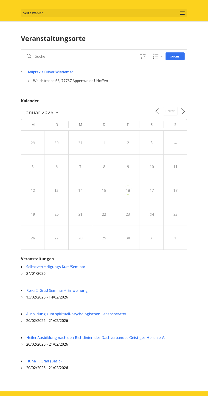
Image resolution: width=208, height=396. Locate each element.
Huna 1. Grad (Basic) (44, 361)
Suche (175, 56)
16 (128, 190)
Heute (170, 111)
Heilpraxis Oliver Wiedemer (49, 72)
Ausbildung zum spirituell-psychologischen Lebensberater (76, 313)
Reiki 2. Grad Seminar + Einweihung (57, 290)
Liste (155, 56)
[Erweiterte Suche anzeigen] (143, 56)
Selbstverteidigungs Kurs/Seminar (55, 266)
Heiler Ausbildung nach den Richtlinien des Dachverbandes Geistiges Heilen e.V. (95, 337)
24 (152, 214)
